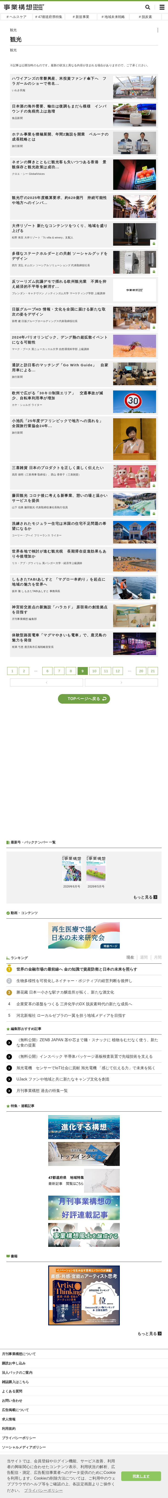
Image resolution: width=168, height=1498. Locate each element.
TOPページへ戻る (84, 699)
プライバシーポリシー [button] (43, 1490)
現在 (130, 957)
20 (141, 671)
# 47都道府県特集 (48, 17)
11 (106, 671)
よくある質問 (12, 1391)
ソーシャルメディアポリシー (24, 1447)
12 (118, 671)
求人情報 (9, 1419)
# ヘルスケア (16, 17)
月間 (158, 957)
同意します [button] (141, 1476)
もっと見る (142, 897)
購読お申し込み (14, 1363)
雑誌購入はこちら (15, 1382)
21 (153, 671)
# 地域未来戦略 (113, 17)
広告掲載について (15, 1410)
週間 (144, 957)
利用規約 (9, 1428)
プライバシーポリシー (19, 1438)
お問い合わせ (12, 1400)
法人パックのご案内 (17, 1372)
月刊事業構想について (19, 1354)
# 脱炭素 (145, 17)
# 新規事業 (81, 17)
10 (94, 671)
